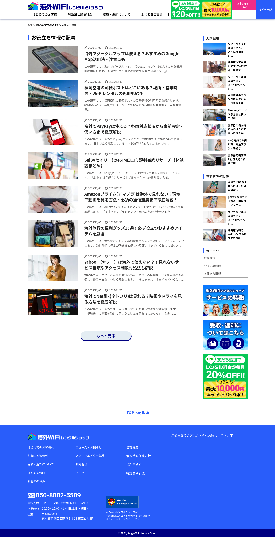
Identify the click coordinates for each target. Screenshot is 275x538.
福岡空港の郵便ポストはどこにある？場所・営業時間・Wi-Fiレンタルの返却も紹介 (131, 90)
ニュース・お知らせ (89, 447)
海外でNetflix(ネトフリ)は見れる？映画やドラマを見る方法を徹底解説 (133, 299)
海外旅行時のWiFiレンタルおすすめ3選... (237, 234)
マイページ (265, 9)
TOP (30, 25)
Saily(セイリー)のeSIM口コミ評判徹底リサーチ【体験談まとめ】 (134, 163)
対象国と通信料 (38, 456)
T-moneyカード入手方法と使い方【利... (237, 114)
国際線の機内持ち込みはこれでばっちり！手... (237, 129)
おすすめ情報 (212, 266)
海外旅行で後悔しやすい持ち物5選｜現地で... (238, 66)
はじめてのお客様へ (41, 447)
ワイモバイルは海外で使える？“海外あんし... (237, 83)
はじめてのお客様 (45, 14)
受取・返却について (116, 14)
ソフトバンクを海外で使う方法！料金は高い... (237, 50)
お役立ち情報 (212, 273)
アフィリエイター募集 (90, 456)
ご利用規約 (133, 464)
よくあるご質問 (152, 14)
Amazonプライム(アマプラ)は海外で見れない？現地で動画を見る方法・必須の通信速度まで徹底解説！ (132, 197)
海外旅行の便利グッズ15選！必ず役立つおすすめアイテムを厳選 (133, 231)
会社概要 (132, 447)
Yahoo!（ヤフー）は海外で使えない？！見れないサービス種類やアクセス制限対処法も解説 (133, 265)
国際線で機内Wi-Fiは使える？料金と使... (238, 159)
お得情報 (209, 258)
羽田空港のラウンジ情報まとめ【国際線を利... (237, 99)
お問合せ (81, 464)
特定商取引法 (135, 473)
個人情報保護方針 (138, 456)
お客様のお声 (37, 482)
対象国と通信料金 (80, 14)
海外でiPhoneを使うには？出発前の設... (237, 186)
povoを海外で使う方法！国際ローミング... (237, 201)
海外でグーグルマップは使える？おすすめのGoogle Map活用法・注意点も (131, 56)
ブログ (80, 473)
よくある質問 (37, 473)
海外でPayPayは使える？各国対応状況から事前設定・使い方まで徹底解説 (134, 129)
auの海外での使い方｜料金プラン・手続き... (237, 144)
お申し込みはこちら (244, 9)
